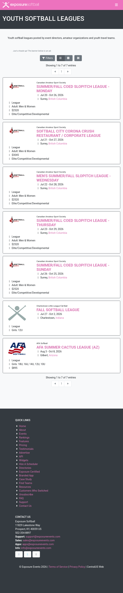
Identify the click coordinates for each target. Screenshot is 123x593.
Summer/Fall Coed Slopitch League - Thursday (72, 222)
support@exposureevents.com (43, 536)
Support (23, 502)
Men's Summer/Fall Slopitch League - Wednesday (73, 178)
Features (24, 441)
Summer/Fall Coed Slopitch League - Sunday (72, 267)
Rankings (24, 437)
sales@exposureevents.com (39, 540)
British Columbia (57, 98)
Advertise (24, 452)
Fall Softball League (57, 310)
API (21, 456)
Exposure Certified (29, 471)
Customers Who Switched (33, 490)
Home (22, 426)
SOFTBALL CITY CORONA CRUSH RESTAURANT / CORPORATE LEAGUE (68, 133)
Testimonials (26, 448)
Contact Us (25, 505)
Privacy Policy (77, 566)
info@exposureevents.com (36, 548)
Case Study (25, 479)
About (22, 429)
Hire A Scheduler (28, 464)
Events (22, 433)
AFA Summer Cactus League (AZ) (67, 347)
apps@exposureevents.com (38, 544)
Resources (25, 486)
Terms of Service (58, 566)
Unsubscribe (26, 494)
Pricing (23, 445)
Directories (25, 467)
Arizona (53, 355)
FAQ (21, 498)
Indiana (60, 317)
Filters (47, 58)
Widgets (23, 460)
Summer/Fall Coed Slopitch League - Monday (72, 88)
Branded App (26, 475)
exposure (21, 5)
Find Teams (25, 483)
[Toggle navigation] (116, 5)
